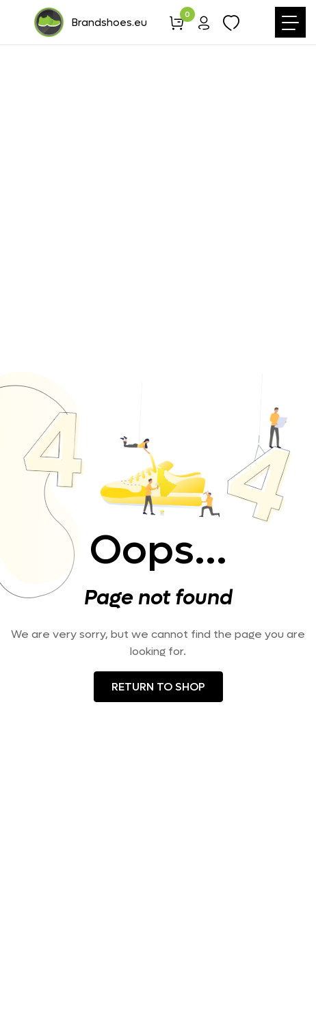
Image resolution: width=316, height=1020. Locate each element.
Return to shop (158, 687)
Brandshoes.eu (89, 22)
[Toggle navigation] (290, 22)
